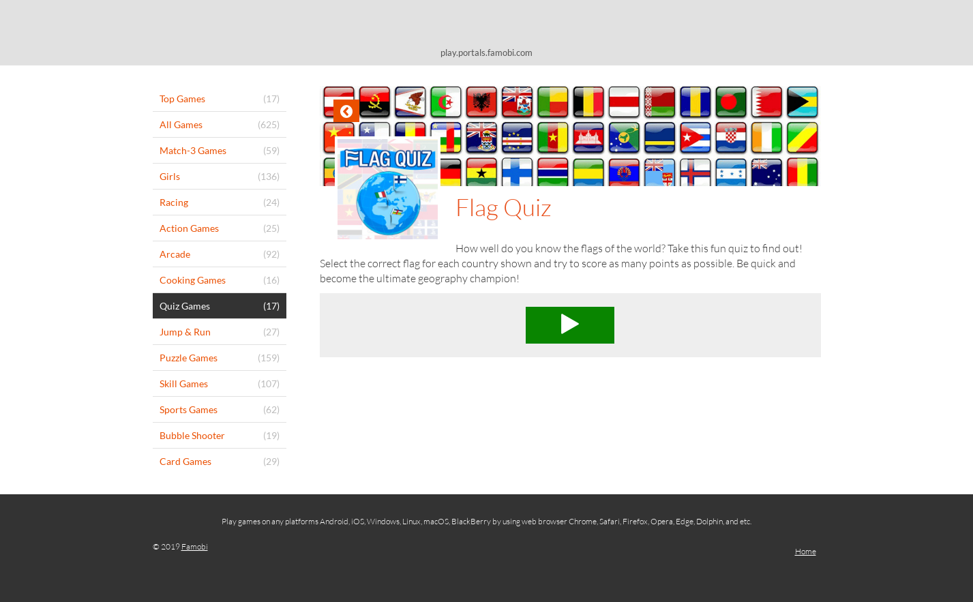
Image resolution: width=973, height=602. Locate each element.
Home (805, 551)
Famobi (194, 546)
